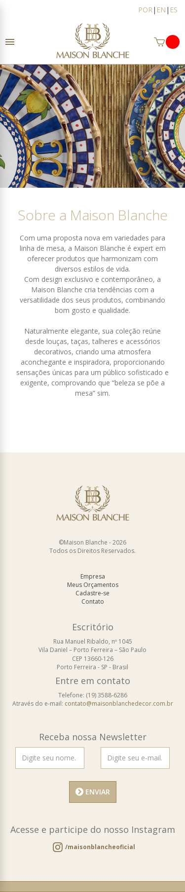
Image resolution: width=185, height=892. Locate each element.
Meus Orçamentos (92, 585)
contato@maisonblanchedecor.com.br (119, 703)
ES (174, 9)
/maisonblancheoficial (100, 847)
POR (145, 9)
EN (161, 9)
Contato (92, 601)
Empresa (92, 576)
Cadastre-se (92, 593)
